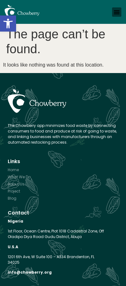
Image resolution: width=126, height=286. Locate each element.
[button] (8, 23)
